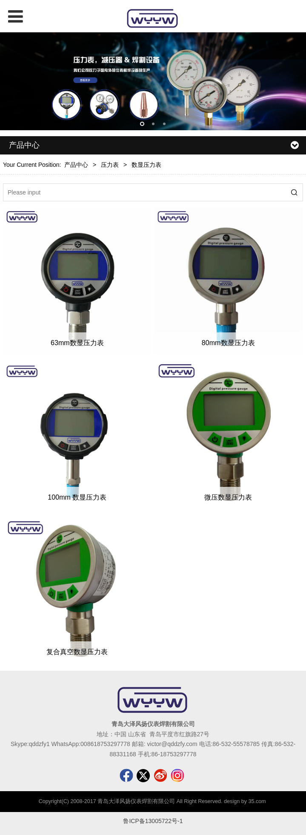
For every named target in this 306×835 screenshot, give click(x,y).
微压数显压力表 (228, 497)
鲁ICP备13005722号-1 (153, 821)
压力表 (110, 164)
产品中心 (76, 164)
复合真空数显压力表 (77, 651)
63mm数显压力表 (77, 342)
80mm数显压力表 (228, 342)
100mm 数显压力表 (77, 497)
